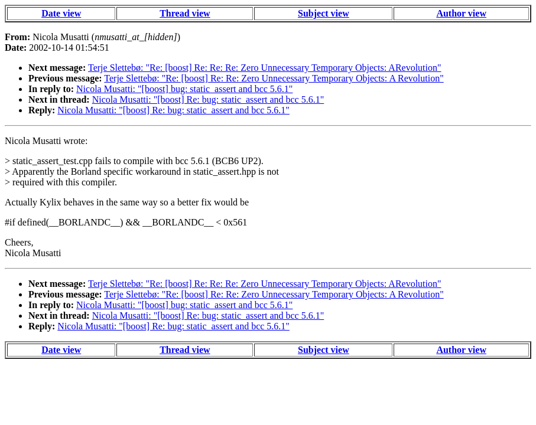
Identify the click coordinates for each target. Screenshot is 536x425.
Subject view (323, 13)
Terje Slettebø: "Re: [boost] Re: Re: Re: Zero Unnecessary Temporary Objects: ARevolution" (264, 68)
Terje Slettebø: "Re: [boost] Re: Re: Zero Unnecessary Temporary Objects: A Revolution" (273, 78)
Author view (461, 13)
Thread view (185, 13)
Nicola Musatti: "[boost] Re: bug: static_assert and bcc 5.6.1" (208, 99)
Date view (61, 13)
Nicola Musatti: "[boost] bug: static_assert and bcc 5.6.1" (184, 89)
